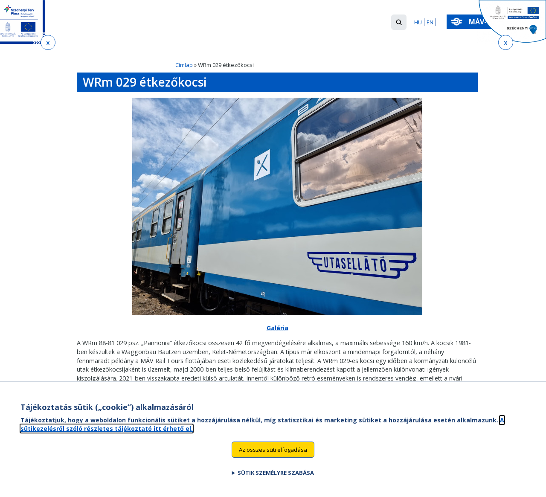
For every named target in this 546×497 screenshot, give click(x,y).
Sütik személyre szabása (276, 481)
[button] (399, 22)
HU (418, 22)
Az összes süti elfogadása (273, 458)
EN (430, 22)
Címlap (184, 65)
